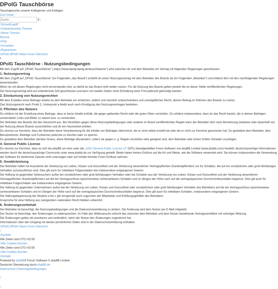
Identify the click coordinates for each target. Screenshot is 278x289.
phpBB (20, 260)
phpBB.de (44, 264)
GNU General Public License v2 (106, 148)
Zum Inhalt (6, 14)
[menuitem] (16, 28)
